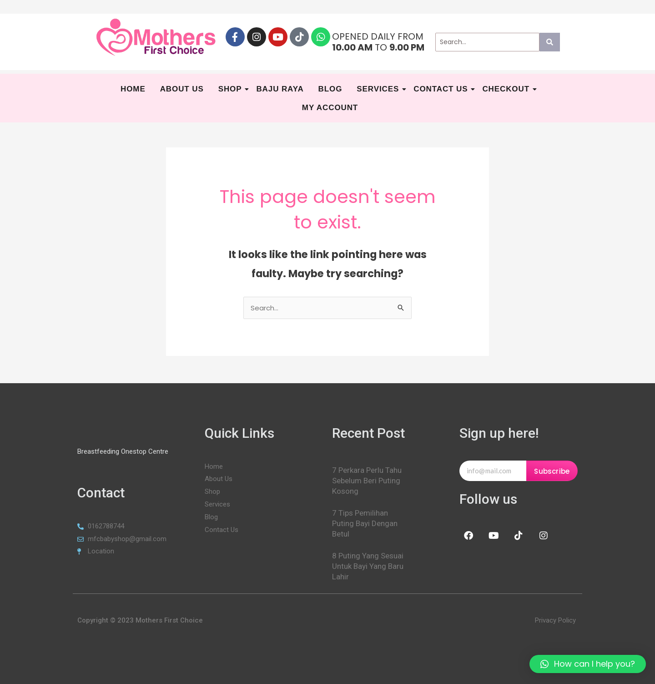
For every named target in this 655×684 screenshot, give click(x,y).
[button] (587, 664)
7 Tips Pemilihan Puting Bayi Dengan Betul (365, 523)
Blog (330, 89)
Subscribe (551, 471)
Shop (231, 89)
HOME (133, 89)
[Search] (487, 42)
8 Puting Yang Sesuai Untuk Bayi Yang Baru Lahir (367, 566)
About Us (182, 89)
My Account (330, 107)
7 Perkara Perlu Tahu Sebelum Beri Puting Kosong (367, 481)
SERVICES (379, 89)
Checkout (507, 89)
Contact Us (441, 89)
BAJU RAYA (279, 89)
